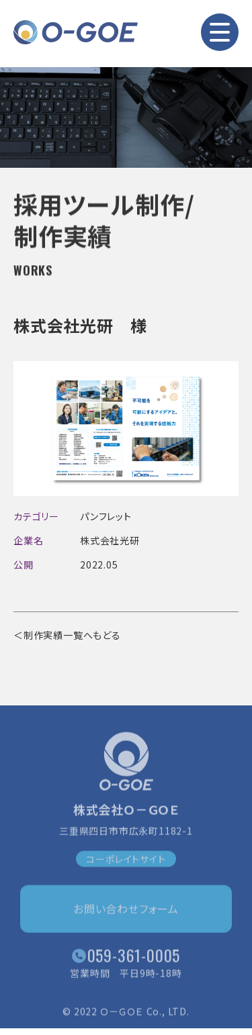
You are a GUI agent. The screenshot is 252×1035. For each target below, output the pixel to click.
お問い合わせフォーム (126, 911)
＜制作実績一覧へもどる (67, 635)
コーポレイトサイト (125, 861)
